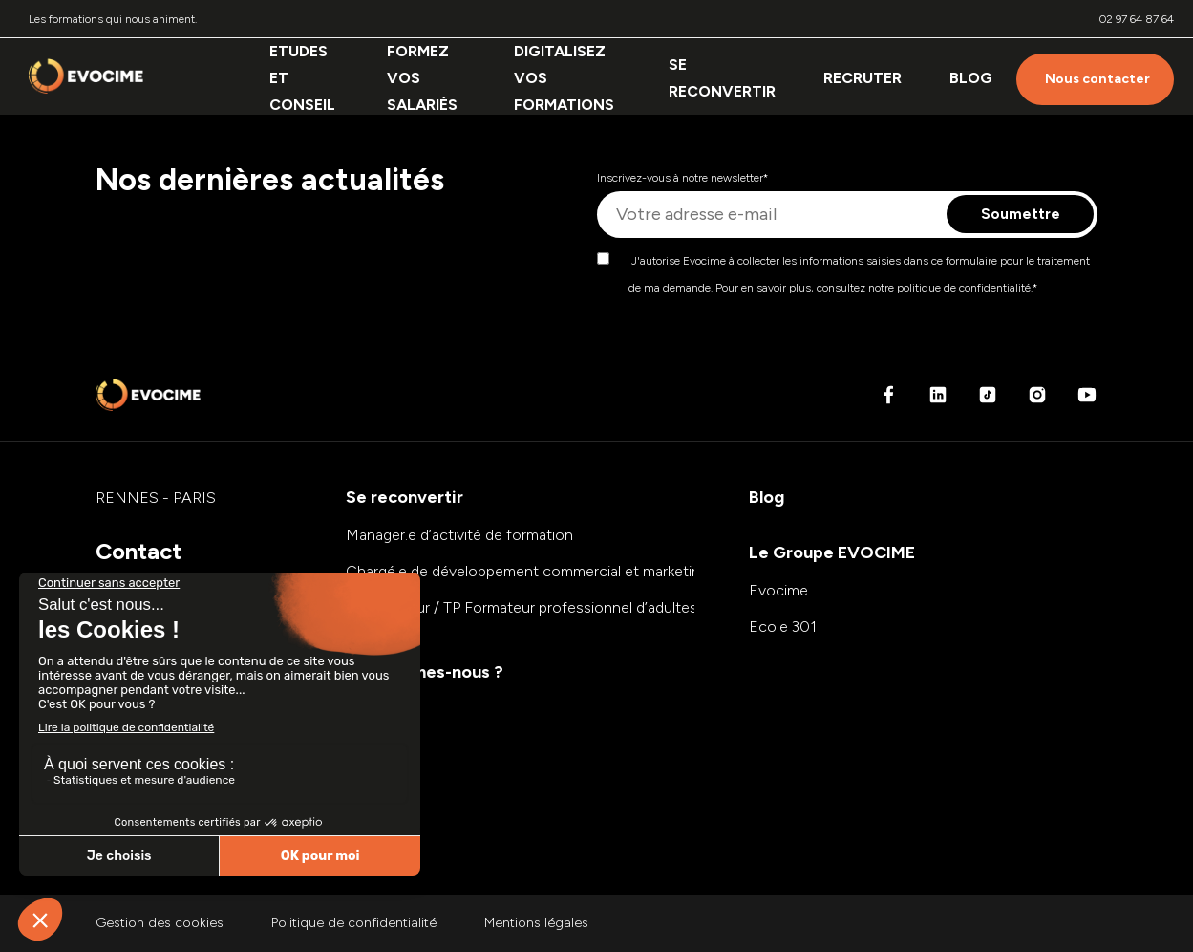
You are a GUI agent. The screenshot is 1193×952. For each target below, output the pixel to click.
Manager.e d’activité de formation (459, 535)
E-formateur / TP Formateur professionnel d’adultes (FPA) (542, 607)
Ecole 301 (783, 626)
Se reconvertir (722, 77)
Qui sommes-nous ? (424, 671)
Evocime (778, 590)
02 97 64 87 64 (1136, 19)
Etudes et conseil (302, 78)
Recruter (862, 78)
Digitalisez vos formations (564, 78)
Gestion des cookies (160, 923)
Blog (970, 78)
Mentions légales (536, 923)
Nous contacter (1097, 79)
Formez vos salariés (422, 78)
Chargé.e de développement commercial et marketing (527, 571)
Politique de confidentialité (354, 923)
